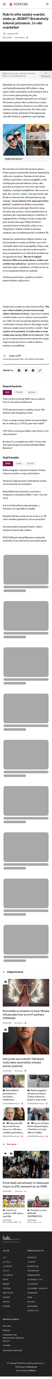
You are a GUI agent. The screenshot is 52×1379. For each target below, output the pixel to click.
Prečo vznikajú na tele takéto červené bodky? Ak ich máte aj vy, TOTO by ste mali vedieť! (25, 422)
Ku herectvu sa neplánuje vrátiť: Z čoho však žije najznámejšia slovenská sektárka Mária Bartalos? (24, 445)
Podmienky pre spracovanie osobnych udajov (13, 1338)
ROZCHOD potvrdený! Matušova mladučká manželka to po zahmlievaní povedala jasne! (25, 539)
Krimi (29, 1297)
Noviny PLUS (32, 1266)
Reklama (7, 1326)
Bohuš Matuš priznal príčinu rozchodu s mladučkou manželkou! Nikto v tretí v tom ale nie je (25, 494)
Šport (5, 1280)
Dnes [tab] (8, 464)
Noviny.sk (9, 1144)
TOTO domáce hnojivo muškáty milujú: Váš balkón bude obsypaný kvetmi (24, 411)
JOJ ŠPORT (7, 1266)
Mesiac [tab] (32, 392)
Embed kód (46, 75)
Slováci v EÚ (32, 1311)
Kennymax (32, 1367)
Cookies (6, 1345)
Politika (31, 1302)
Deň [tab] (7, 392)
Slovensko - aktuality (37, 1288)
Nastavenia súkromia (12, 1351)
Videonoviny (33, 1271)
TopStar (6, 1288)
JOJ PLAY (7, 1262)
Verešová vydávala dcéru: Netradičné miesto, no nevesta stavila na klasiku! (25, 482)
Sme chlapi (8, 1293)
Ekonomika (32, 1306)
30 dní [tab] (30, 464)
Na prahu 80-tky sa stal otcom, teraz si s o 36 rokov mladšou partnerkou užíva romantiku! (24, 517)
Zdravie (6, 1297)
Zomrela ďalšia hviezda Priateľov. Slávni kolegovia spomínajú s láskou (22, 528)
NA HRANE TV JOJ (34, 1280)
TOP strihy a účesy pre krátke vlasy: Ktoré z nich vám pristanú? (26, 432)
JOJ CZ (6, 1271)
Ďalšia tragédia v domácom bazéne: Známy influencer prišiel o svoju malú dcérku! (24, 471)
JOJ (4, 1257)
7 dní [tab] (18, 464)
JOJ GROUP (8, 1275)
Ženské (6, 1284)
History (6, 1302)
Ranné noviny (33, 1275)
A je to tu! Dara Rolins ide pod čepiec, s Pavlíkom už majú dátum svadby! (21, 507)
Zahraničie (32, 1293)
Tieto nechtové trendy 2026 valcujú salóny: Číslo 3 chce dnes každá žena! (24, 400)
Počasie (6, 1306)
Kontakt (7, 1331)
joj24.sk (31, 1262)
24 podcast (32, 1284)
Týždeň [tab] (19, 392)
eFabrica (32, 1371)
